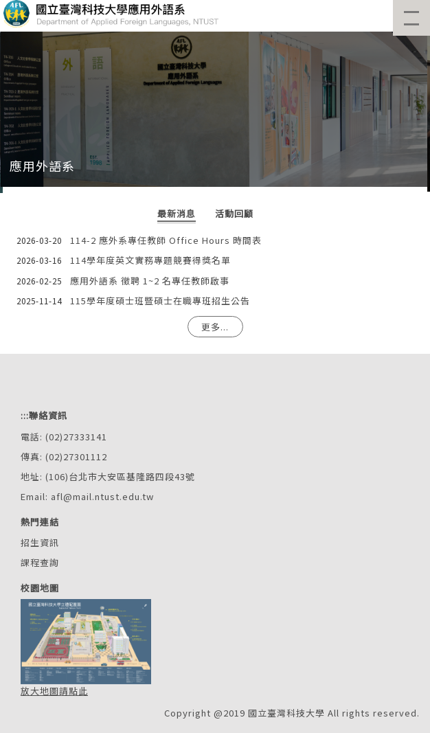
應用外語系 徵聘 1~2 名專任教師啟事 (149, 280)
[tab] (176, 214)
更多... (215, 326)
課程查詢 (40, 562)
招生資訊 (40, 542)
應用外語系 (42, 165)
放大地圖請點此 (54, 690)
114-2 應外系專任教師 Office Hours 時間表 (166, 240)
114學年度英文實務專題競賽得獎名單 (150, 260)
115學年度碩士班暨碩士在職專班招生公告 (160, 300)
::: (25, 415)
